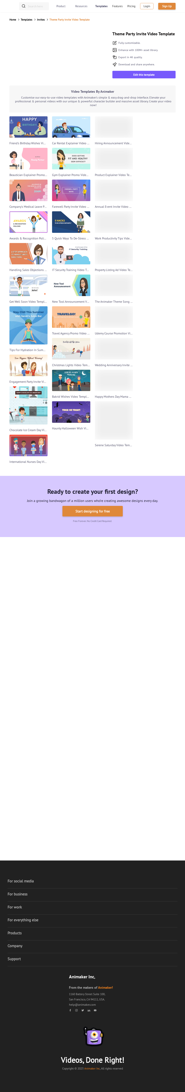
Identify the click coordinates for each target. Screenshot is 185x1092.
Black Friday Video (80, 719)
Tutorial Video (24, 633)
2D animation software (29, 879)
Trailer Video (23, 618)
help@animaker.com (82, 1004)
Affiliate (74, 887)
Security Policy (78, 902)
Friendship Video (80, 749)
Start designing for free (92, 511)
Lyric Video (76, 817)
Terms (73, 894)
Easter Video (77, 794)
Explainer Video (79, 581)
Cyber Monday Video (82, 726)
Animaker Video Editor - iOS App (35, 970)
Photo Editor (23, 947)
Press (72, 925)
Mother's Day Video (81, 787)
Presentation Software (29, 573)
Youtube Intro (23, 603)
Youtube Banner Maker (29, 940)
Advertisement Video (82, 649)
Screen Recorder (25, 909)
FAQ (125, 879)
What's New (130, 902)
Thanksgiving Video (82, 734)
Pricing (131, 6)
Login (147, 6)
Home (12, 19)
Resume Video (132, 573)
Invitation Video (25, 641)
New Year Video (79, 703)
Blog (72, 909)
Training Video (78, 573)
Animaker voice (24, 955)
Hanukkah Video (79, 809)
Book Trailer (22, 664)
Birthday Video (24, 626)
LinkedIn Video (24, 611)
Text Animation (132, 596)
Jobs (72, 879)
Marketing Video (79, 603)
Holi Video (76, 764)
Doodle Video (78, 824)
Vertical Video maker (28, 902)
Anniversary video (26, 671)
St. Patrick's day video (82, 771)
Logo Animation (133, 603)
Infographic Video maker (30, 894)
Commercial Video (134, 626)
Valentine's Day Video (82, 688)
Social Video (77, 847)
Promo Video (131, 611)
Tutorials (128, 872)
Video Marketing (133, 618)
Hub (71, 917)
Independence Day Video (85, 779)
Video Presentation (81, 596)
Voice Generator (25, 581)
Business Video (78, 588)
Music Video (22, 649)
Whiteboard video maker (30, 887)
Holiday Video (78, 711)
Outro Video (131, 588)
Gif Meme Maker (25, 588)
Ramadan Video (79, 756)
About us (75, 872)
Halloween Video (80, 741)
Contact (128, 894)
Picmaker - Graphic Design (31, 925)
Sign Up (167, 6)
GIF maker (21, 917)
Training (128, 887)
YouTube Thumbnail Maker (32, 932)
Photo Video (77, 839)
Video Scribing (78, 832)
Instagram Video (79, 633)
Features (117, 6)
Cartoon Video (24, 656)
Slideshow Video (80, 618)
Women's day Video (81, 802)
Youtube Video (78, 641)
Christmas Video (79, 696)
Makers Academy (25, 962)
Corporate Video (79, 611)
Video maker (23, 872)
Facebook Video (79, 626)
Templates (101, 6)
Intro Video (130, 581)
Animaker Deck (24, 596)
